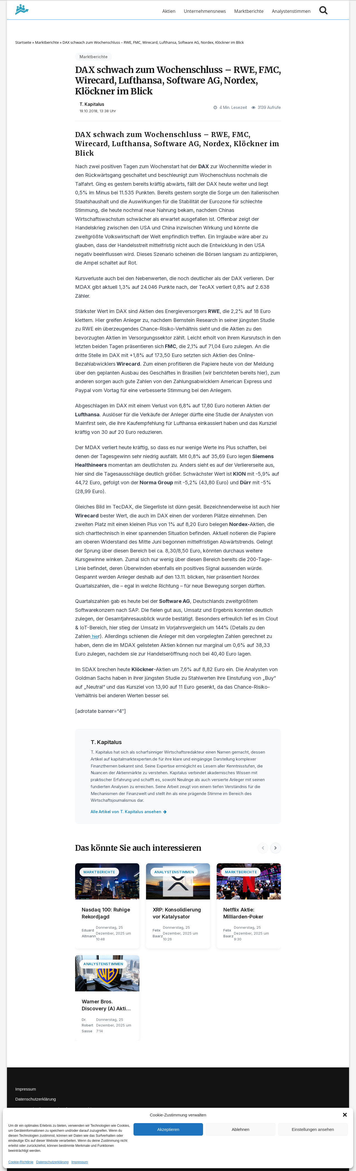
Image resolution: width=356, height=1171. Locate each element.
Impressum (79, 1162)
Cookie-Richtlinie (20, 1162)
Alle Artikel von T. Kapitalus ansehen (129, 811)
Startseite (23, 42)
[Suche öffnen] (322, 11)
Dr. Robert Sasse (87, 1025)
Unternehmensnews (205, 11)
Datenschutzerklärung (52, 1162)
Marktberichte (248, 11)
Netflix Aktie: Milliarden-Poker (243, 913)
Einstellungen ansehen (313, 1129)
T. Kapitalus (92, 104)
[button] (345, 1115)
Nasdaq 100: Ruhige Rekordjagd (106, 913)
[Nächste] (275, 848)
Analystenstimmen (291, 11)
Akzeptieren (168, 1129)
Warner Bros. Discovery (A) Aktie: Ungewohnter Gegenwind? (106, 1005)
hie (94, 636)
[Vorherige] (262, 848)
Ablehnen (240, 1129)
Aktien (168, 11)
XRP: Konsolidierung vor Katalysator (177, 913)
